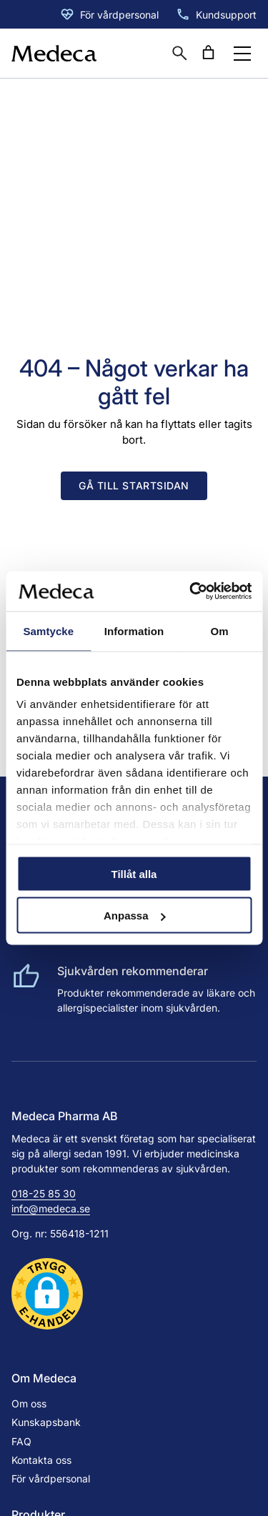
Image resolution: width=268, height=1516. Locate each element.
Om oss (28, 1403)
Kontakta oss (41, 1460)
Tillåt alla (134, 873)
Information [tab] (134, 630)
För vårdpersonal (119, 15)
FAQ (21, 1441)
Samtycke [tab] (48, 630)
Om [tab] (220, 630)
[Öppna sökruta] (179, 53)
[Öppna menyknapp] (242, 53)
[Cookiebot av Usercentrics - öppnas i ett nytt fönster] (191, 591)
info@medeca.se (50, 1208)
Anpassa (135, 915)
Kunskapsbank (46, 1422)
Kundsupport (226, 15)
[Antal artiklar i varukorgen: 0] (208, 53)
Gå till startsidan (134, 485)
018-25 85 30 (43, 1193)
